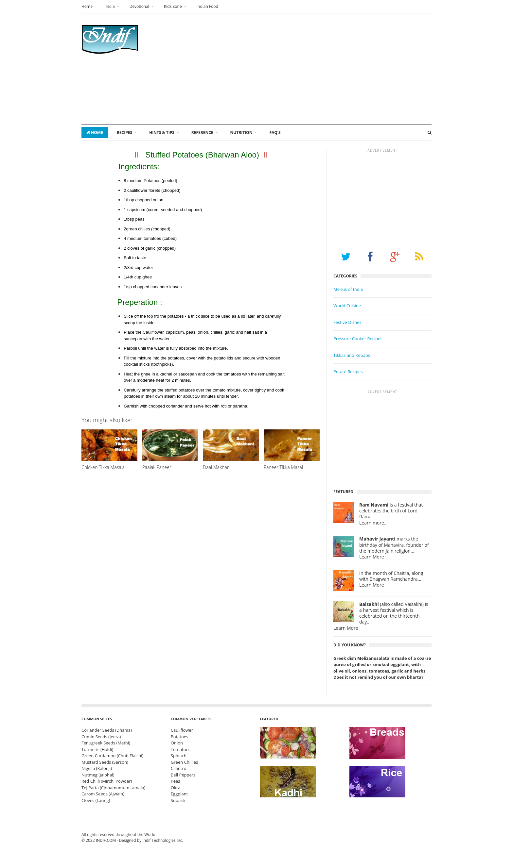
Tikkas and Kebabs (351, 355)
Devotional (139, 6)
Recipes (124, 132)
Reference (202, 132)
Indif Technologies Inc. (162, 840)
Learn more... (373, 523)
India (110, 6)
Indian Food (207, 6)
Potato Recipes (348, 372)
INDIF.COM (106, 840)
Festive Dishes (347, 322)
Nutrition (241, 132)
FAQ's (274, 132)
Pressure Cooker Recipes (357, 339)
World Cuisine (347, 305)
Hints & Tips (161, 132)
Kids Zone (173, 6)
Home (87, 6)
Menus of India (348, 289)
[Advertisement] (312, 69)
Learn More (371, 557)
